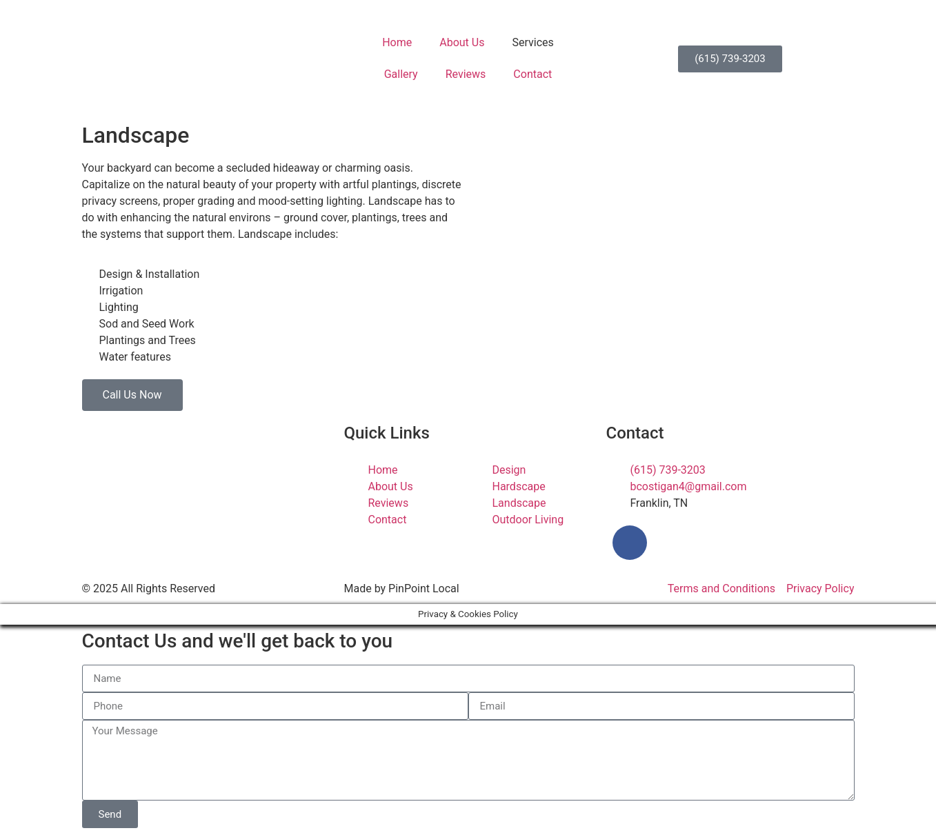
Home (397, 42)
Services (532, 42)
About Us (461, 42)
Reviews (466, 74)
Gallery (401, 74)
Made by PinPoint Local (401, 588)
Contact (532, 74)
